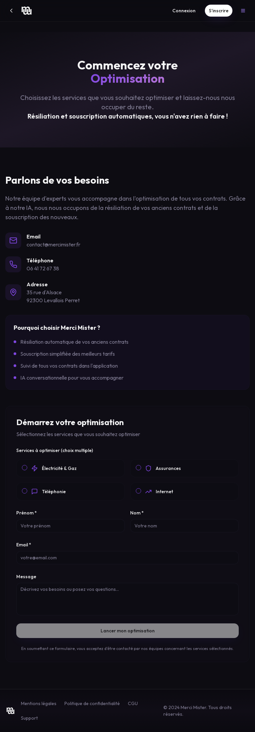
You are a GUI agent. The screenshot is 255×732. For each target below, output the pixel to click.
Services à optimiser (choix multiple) (54, 450)
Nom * (137, 513)
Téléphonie (54, 492)
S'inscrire (218, 11)
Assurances (168, 468)
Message (26, 577)
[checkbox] (24, 467)
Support (29, 718)
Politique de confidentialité (92, 703)
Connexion (184, 11)
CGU (133, 703)
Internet (164, 492)
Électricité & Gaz (59, 468)
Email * (23, 545)
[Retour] (11, 11)
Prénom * (26, 513)
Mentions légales (38, 703)
